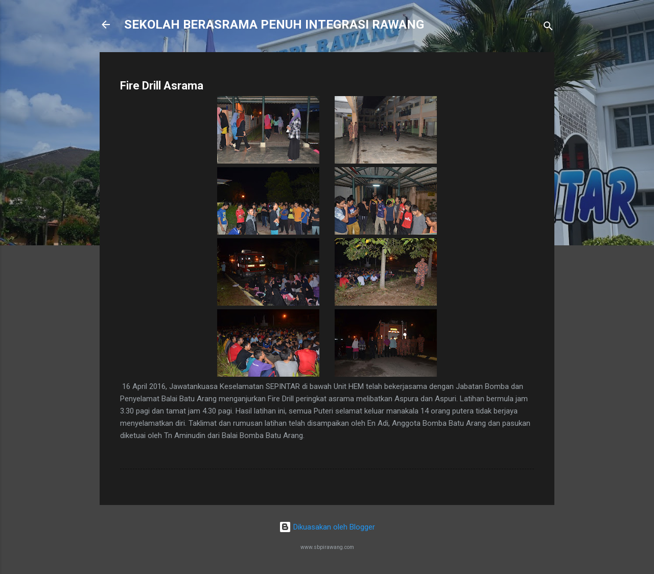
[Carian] (548, 27)
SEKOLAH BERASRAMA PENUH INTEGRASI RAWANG (274, 24)
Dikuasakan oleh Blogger (327, 527)
